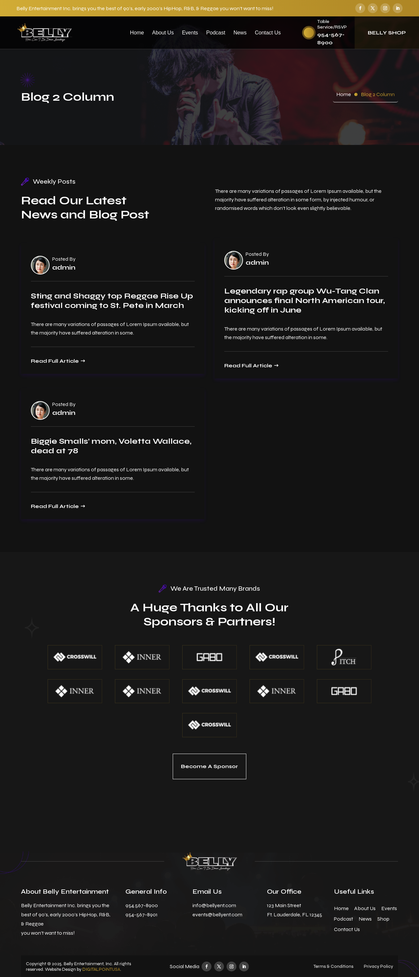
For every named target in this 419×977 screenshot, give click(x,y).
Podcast (215, 32)
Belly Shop (387, 33)
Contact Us (268, 32)
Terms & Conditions (333, 966)
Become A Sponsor (209, 766)
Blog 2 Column (378, 94)
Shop (383, 919)
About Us (163, 32)
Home (137, 32)
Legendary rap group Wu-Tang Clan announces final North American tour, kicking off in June (304, 300)
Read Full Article (55, 361)
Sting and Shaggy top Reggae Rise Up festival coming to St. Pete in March (112, 300)
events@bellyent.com (217, 914)
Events (190, 32)
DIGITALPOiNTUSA (101, 969)
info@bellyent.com (214, 905)
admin (64, 268)
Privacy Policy (378, 966)
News (240, 32)
